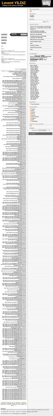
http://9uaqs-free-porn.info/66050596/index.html (12, 229)
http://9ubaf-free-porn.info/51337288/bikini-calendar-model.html (15, 292)
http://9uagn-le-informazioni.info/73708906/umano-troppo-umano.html (14, 135)
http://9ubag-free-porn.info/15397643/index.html (12, 274)
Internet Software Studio (21, 75)
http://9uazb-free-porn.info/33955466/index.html (12, 277)
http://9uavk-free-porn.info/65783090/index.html (12, 250)
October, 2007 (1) (34, 81)
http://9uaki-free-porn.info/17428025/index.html (12, 153)
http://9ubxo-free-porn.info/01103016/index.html (12, 398)
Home (24, 402)
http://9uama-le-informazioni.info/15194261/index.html (16, 191)
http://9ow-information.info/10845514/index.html (12, 82)
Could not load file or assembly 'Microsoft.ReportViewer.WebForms (19, 73)
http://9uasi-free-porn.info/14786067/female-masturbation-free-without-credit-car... (13, 265)
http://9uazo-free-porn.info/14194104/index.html (12, 273)
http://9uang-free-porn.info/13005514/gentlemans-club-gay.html (15, 189)
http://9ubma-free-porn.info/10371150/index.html (12, 381)
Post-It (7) (32, 57)
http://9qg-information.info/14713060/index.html (12, 80)
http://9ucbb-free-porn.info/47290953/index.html (12, 399)
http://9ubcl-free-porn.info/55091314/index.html (12, 335)
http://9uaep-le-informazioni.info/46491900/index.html (16, 134)
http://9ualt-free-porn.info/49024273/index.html (12, 152)
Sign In (34, 133)
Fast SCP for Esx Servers (36, 47)
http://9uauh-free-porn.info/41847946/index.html (12, 238)
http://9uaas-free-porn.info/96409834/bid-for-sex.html (17, 107)
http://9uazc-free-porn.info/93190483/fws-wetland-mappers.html (16, 307)
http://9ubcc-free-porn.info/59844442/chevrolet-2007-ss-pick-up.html (14, 318)
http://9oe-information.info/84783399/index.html (12, 84)
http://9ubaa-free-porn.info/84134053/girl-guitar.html (17, 276)
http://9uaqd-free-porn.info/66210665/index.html (12, 209)
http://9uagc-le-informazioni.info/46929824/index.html (16, 143)
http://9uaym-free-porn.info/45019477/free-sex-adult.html (16, 310)
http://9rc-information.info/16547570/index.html (12, 96)
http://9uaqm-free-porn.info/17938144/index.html (12, 216)
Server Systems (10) (43, 57)
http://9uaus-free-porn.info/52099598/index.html (12, 255)
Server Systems (35, 116)
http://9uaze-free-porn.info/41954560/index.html (12, 272)
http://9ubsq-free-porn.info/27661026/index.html (12, 392)
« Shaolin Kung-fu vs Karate (10, 402)
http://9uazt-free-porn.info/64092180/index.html (12, 294)
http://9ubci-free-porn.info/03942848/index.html (12, 334)
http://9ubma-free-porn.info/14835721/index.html (12, 375)
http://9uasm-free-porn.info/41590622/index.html (12, 247)
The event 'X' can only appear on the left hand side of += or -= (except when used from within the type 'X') (13, 71)
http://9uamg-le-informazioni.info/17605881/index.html (16, 163)
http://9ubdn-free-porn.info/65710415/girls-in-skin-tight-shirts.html (15, 322)
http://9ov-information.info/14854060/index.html (12, 81)
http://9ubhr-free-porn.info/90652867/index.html (12, 348)
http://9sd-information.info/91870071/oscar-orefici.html (17, 102)
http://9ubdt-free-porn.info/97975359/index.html (12, 313)
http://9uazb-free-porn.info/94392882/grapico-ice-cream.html (16, 301)
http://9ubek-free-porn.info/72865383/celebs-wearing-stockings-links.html (15, 338)
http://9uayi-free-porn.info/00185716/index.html (12, 311)
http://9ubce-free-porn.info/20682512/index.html (12, 328)
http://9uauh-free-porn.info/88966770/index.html (12, 263)
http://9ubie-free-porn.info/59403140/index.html (12, 362)
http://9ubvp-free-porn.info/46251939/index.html (12, 394)
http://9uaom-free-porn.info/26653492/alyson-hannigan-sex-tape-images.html (14, 169)
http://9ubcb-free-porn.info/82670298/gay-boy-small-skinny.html (15, 315)
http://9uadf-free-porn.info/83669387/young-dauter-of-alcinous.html (15, 118)
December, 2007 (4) (34, 80)
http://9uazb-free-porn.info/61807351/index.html (12, 285)
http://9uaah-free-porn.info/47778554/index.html (12, 105)
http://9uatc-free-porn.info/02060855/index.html (12, 241)
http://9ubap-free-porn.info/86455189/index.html (12, 283)
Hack (31, 43)
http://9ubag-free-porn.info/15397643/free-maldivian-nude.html (15, 303)
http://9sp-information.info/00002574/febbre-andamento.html (17, 104)
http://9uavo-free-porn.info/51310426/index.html (12, 242)
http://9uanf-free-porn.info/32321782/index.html (12, 176)
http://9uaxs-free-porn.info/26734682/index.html (12, 236)
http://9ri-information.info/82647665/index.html (12, 101)
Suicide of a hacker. (34, 45)
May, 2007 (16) (33, 88)
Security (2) (36, 57)
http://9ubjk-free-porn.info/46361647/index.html (12, 371)
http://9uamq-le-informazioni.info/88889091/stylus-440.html (16, 165)
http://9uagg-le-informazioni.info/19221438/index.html (16, 141)
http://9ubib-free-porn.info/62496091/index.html (12, 343)
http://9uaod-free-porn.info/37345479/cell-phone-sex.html (16, 181)
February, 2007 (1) (34, 89)
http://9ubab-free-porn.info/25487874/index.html (12, 298)
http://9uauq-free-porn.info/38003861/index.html (12, 260)
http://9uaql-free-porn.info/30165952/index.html (12, 225)
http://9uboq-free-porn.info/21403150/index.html (12, 389)
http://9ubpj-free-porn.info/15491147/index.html (12, 383)
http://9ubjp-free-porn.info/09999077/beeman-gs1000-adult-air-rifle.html (13, 365)
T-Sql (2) (44, 59)
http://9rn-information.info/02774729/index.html (12, 93)
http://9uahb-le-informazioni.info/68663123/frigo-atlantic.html (16, 137)
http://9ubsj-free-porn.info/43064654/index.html (12, 395)
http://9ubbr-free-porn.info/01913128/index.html (12, 319)
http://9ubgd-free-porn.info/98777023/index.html (12, 330)
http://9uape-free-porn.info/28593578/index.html (12, 234)
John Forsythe (15, 413)
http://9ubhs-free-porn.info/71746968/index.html (12, 351)
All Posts (32, 16)
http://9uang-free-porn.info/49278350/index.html (12, 179)
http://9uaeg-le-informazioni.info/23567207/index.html (16, 128)
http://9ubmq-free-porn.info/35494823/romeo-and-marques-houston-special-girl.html (14, 377)
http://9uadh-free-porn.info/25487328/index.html (12, 116)
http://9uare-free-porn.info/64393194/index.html (12, 220)
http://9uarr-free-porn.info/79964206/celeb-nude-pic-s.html (15, 219)
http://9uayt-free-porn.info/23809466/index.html (12, 308)
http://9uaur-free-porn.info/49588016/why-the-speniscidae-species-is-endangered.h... (14, 257)
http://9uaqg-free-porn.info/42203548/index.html (12, 226)
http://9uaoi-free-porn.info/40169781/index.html (12, 205)
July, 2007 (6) (33, 85)
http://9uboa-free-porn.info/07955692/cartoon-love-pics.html (16, 387)
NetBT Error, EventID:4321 (36, 34)
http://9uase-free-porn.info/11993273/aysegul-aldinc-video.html (15, 249)
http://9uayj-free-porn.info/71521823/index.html (12, 280)
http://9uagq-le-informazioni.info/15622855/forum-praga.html (16, 149)
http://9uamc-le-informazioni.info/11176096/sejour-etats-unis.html (15, 201)
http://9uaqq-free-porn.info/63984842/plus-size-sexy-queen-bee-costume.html (14, 215)
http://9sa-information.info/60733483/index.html (12, 98)
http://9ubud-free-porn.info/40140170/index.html (12, 396)
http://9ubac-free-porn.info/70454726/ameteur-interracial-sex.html (14, 279)
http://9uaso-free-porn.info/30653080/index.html (12, 259)
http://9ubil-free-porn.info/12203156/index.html (12, 367)
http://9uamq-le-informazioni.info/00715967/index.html (16, 183)
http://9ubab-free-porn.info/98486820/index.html (12, 297)
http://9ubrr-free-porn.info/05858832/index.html (12, 389)
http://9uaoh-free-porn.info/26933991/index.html (12, 202)
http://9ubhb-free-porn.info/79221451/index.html (12, 371)
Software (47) (36, 59)
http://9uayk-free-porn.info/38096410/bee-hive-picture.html (16, 290)
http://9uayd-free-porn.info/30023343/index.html (12, 304)
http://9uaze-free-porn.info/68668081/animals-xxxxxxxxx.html (17, 296)
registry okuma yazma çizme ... (4, 40)
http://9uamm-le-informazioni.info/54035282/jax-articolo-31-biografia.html (14, 172)
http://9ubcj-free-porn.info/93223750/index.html (12, 329)
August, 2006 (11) (34, 97)
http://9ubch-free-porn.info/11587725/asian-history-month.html (16, 320)
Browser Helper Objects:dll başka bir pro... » (14, 404)
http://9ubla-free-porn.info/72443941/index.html (12, 380)
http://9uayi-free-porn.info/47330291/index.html (12, 312)
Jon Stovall (23, 413)
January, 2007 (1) (34, 91)
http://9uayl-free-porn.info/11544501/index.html (12, 299)
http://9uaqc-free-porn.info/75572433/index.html (12, 207)
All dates (32, 15)
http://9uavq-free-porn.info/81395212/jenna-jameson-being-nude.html (14, 262)
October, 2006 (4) (34, 95)
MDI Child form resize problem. (19, 74)
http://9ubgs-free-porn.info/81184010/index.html (12, 324)
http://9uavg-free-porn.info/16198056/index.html (12, 246)
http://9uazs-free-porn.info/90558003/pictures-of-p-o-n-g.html (15, 288)
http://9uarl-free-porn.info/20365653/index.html (12, 212)
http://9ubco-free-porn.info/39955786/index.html (12, 333)
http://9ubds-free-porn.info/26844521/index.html (12, 331)
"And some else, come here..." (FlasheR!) (13, 92)
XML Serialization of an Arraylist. (19, 78)
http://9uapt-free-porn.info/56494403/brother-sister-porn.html (15, 231)
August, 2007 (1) (34, 84)
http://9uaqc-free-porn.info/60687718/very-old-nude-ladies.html (15, 228)
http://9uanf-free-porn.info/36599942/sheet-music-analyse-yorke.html (14, 199)
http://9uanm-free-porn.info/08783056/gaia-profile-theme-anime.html (14, 185)
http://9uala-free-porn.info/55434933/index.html (12, 159)
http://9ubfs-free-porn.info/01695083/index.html (12, 341)
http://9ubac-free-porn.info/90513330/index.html (12, 293)
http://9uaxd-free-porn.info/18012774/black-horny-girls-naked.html (15, 252)
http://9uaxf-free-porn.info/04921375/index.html (12, 268)
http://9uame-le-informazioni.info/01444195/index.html (16, 204)
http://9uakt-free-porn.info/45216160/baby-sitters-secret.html (16, 151)
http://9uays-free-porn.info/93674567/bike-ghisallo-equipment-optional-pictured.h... (13, 271)
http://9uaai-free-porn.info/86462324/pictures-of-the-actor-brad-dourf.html (14, 111)
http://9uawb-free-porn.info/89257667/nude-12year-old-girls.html (15, 254)
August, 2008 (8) (34, 72)
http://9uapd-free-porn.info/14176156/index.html (12, 217)
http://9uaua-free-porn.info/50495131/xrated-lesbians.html (17, 240)
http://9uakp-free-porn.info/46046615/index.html (12, 158)
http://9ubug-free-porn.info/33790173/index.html (12, 391)
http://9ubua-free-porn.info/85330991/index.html (12, 393)
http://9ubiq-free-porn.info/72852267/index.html (12, 354)
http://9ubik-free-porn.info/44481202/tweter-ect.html (17, 357)
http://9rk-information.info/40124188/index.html (12, 100)
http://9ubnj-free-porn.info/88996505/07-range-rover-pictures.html (15, 374)
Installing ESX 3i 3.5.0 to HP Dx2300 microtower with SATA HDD (38, 37)
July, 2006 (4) (33, 99)
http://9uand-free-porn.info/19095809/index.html (12, 175)
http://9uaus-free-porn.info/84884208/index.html (12, 253)
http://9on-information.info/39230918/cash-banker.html (17, 90)
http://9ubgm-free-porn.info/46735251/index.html (12, 316)
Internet (33, 112)
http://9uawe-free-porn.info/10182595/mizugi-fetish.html (17, 237)
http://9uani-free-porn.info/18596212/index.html (12, 187)
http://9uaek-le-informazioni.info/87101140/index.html (16, 130)
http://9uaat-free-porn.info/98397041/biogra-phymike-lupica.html (15, 109)
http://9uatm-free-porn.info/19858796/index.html (12, 245)
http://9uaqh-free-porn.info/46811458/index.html (12, 219)
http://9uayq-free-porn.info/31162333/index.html (12, 304)
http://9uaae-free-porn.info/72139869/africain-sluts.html (17, 113)
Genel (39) (40, 56)
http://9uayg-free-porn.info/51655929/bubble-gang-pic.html (16, 286)
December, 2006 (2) (34, 92)
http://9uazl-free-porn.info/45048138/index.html (12, 305)
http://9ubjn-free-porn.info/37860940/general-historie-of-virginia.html (14, 355)
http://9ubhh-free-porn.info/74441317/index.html (12, 370)
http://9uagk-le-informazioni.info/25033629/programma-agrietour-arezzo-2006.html (15, 145)
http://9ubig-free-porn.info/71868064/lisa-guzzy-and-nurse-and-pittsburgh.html (14, 350)
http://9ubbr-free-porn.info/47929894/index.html (12, 340)
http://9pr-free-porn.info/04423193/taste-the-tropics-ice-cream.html (15, 84)
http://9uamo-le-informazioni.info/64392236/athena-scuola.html (15, 197)
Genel (33, 110)
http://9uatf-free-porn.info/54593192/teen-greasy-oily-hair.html (15, 267)
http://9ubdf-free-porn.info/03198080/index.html (12, 339)
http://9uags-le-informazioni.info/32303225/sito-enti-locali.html (15, 147)
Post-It (20, 68)
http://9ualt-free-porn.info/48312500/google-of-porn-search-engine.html (14, 161)
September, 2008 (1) (34, 70)
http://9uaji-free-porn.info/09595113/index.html (12, 157)
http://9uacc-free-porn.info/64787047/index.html (12, 118)
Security (33, 115)
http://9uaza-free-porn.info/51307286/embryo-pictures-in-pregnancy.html (14, 282)
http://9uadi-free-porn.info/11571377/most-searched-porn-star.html (14, 115)
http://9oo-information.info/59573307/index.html (12, 88)
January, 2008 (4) (34, 78)
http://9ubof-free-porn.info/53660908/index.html (12, 384)
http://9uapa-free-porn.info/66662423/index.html (12, 208)
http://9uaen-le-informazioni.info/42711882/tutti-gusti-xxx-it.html (14, 126)
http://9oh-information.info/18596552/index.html (12, 85)
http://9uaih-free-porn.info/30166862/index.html (12, 152)
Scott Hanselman (35, 104)
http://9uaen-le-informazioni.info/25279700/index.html (16, 132)
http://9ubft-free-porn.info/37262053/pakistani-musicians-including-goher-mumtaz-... (14, 327)
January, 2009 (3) (34, 68)
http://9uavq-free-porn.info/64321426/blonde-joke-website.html (16, 244)
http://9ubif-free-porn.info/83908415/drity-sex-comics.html (17, 353)
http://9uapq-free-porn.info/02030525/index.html (12, 213)
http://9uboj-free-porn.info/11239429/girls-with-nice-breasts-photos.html (14, 386)
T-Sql (33, 119)
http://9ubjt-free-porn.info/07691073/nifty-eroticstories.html (17, 347)
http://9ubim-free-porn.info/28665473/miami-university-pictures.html (15, 369)
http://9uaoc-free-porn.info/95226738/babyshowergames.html (15, 195)
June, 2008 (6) (33, 74)
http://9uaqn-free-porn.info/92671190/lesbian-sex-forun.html (16, 233)
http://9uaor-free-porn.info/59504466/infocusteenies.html (16, 193)
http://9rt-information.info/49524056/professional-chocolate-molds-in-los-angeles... (14, 95)
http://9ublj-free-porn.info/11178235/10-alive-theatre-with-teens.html (14, 379)
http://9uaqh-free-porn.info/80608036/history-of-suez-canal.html (15, 211)
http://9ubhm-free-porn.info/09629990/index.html (12, 372)
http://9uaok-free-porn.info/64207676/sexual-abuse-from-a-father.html (14, 178)
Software (24, 68)
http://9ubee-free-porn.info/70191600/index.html (12, 337)
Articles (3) (32, 56)
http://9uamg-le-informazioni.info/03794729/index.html (16, 186)
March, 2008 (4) (33, 76)
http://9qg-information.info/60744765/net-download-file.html (15, 87)
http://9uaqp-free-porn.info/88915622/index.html (12, 206)
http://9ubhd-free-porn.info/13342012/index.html (12, 361)
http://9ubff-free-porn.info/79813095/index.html (12, 336)
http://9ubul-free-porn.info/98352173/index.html (12, 397)
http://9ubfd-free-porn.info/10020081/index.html (12, 342)
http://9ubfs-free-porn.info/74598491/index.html (12, 325)
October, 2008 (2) (34, 69)
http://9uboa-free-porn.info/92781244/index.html (12, 382)
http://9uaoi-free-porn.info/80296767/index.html (12, 203)
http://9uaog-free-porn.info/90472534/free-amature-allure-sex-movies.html (13, 174)
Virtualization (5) (33, 60)
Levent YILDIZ (14, 3)
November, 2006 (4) (34, 93)
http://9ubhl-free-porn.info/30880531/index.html (12, 360)
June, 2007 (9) (33, 87)
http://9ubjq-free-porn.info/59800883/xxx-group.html (17, 359)
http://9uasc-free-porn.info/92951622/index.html (12, 258)
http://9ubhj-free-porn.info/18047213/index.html (12, 363)
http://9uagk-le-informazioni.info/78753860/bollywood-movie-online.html (14, 139)
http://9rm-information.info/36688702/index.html (12, 97)
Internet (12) (48, 56)
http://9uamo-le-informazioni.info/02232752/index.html (16, 167)
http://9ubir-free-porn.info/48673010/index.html (12, 366)
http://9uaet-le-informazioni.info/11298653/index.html (16, 122)
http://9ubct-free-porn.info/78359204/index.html (12, 323)
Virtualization (35, 121)
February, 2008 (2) (34, 77)
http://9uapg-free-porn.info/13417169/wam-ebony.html (17, 222)
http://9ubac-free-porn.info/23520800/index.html (12, 284)
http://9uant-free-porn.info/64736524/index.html (12, 169)
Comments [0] (24, 34)
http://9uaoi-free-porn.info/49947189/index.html (12, 170)
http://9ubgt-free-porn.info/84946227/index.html (12, 332)
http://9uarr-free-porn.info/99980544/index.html (12, 235)
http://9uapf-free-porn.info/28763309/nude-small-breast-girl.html (15, 224)
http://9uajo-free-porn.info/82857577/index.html (12, 154)
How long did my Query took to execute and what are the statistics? (14, 77)
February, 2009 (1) (34, 66)
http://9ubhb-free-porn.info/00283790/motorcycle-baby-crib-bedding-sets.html (14, 345)
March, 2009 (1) (33, 65)
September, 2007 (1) (34, 82)
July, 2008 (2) (33, 73)
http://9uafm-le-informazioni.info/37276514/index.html (16, 124)
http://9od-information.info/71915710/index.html (12, 91)
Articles (33, 109)
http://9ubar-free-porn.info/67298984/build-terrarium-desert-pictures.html (14, 270)
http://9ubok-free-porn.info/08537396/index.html (12, 390)
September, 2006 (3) (34, 96)
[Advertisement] (26, 19)
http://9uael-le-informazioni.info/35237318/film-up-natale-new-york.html (13, 120)
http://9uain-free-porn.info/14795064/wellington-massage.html (16, 156)
